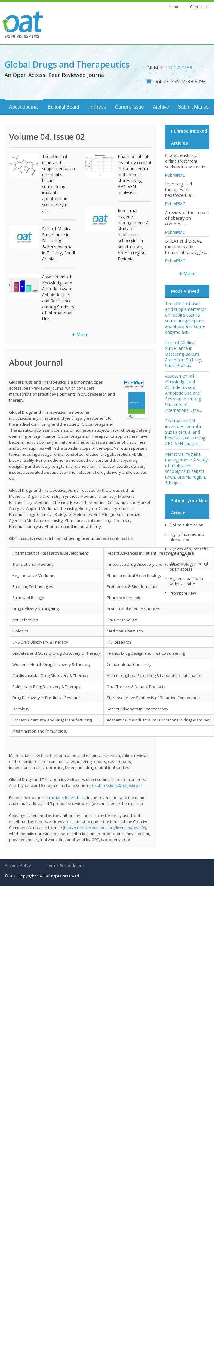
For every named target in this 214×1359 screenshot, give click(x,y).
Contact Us (199, 6)
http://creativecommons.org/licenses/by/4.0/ (104, 827)
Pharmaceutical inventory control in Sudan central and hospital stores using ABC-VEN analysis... (134, 174)
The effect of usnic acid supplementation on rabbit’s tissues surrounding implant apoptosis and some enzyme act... (58, 183)
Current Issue (129, 106)
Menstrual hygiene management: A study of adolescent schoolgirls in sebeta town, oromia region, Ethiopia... (133, 235)
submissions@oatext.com (118, 785)
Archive (161, 106)
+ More (80, 334)
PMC (180, 175)
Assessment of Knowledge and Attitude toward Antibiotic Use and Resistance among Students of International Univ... (58, 298)
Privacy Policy (18, 865)
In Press (97, 106)
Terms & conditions (65, 865)
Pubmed (173, 175)
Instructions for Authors (63, 797)
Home (174, 6)
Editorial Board (63, 106)
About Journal (24, 106)
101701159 (180, 67)
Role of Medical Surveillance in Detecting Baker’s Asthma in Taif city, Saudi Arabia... (58, 244)
